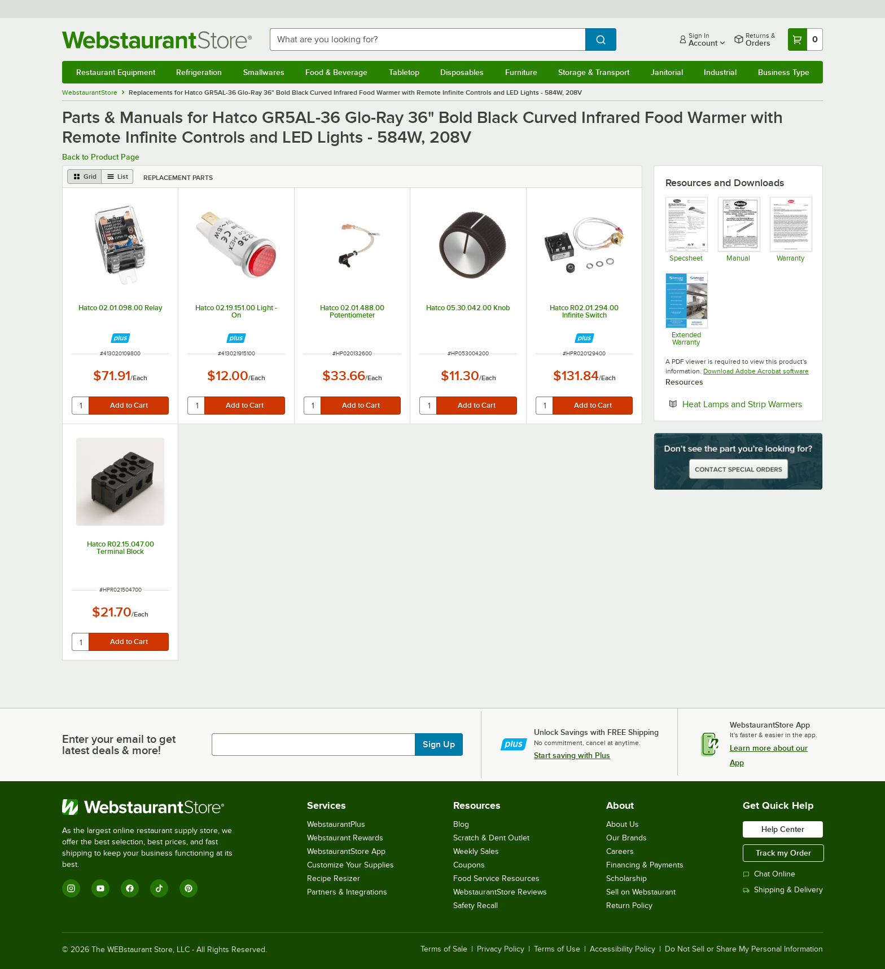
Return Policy (629, 905)
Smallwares (263, 72)
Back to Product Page (100, 156)
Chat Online (769, 874)
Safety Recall (475, 905)
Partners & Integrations (347, 892)
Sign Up (439, 744)
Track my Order (783, 852)
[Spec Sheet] (686, 229)
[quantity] (81, 406)
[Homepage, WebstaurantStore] (157, 40)
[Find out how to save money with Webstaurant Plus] (120, 338)
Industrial (720, 72)
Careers (620, 851)
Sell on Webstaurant (641, 892)
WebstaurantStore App (346, 851)
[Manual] (738, 229)
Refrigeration (199, 72)
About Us (622, 824)
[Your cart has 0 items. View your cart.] (805, 39)
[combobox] (428, 39)
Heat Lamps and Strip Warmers (746, 404)
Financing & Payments (645, 865)
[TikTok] (159, 888)
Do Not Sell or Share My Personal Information (744, 949)
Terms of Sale (443, 949)
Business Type (783, 72)
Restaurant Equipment (115, 72)
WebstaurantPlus (336, 824)
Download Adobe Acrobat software (756, 371)
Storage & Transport (593, 72)
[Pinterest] (188, 888)
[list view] (117, 176)
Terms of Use (557, 949)
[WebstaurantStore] (155, 807)
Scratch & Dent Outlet (491, 838)
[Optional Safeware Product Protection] (686, 309)
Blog (461, 824)
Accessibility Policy (622, 949)
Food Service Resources (496, 878)
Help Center (782, 829)
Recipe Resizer (333, 878)
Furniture (521, 72)
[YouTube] (100, 888)
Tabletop (404, 72)
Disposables (462, 72)
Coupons (469, 865)
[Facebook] (130, 888)
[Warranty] (790, 229)
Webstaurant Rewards (345, 838)
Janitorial (667, 72)
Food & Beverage (336, 72)
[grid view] (84, 176)
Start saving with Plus (572, 755)
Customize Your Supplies (350, 865)
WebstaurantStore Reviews (500, 892)
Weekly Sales (476, 851)
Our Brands (626, 838)
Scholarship (626, 878)
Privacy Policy (500, 949)
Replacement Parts (178, 178)
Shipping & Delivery (783, 890)
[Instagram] (71, 888)
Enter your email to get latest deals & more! (119, 744)
